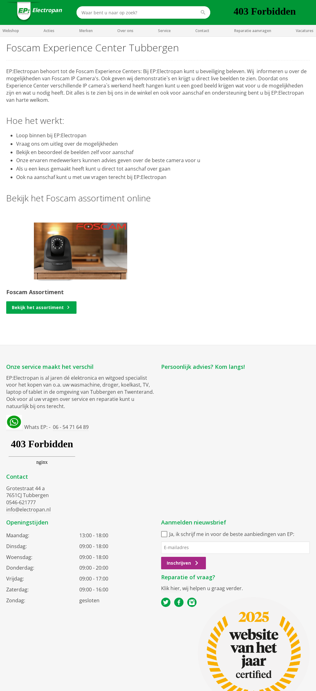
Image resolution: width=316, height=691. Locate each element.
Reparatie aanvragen (252, 30)
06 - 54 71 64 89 (71, 427)
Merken (86, 30)
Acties (49, 30)
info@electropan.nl (28, 509)
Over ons (125, 30)
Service (164, 30)
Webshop (10, 30)
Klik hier (170, 588)
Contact (202, 30)
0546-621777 (21, 502)
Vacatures (305, 30)
